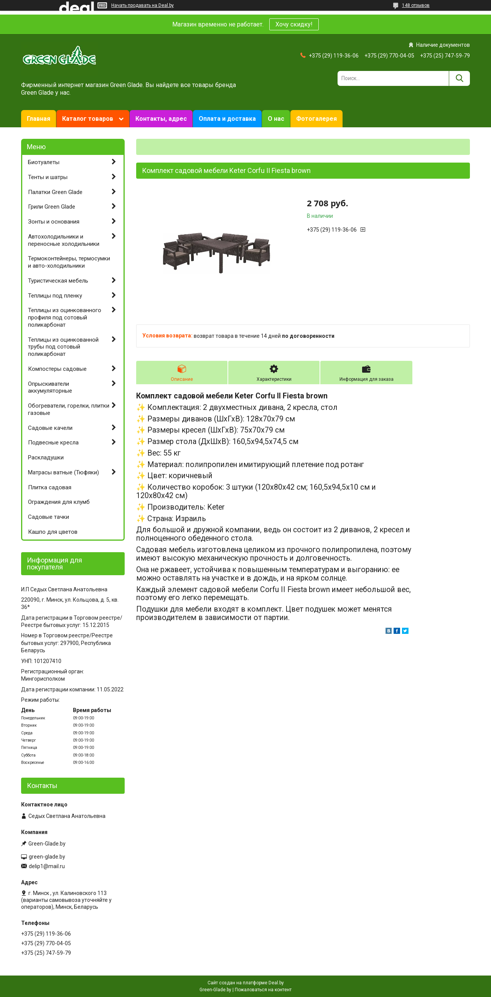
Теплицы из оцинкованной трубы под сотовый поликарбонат (63, 347)
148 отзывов (416, 5)
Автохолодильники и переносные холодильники (63, 240)
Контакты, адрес (161, 118)
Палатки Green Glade (55, 192)
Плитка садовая (49, 487)
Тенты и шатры (48, 177)
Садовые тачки (48, 516)
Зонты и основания (53, 221)
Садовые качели (50, 427)
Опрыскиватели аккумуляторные (50, 387)
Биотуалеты (43, 162)
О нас (276, 118)
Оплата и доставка (227, 118)
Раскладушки (46, 457)
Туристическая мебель (58, 280)
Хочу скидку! (294, 24)
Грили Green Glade (51, 206)
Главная (38, 118)
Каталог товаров (87, 118)
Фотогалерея (316, 118)
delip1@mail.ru (47, 866)
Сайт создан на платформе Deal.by (246, 982)
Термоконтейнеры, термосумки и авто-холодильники (69, 262)
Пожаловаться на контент (263, 989)
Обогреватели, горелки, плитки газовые (68, 409)
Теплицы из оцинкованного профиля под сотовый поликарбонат (64, 317)
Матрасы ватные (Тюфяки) (63, 472)
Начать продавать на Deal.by (142, 5)
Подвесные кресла (53, 442)
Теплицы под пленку (55, 295)
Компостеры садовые (57, 368)
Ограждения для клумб (59, 501)
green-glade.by (47, 857)
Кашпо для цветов (52, 531)
